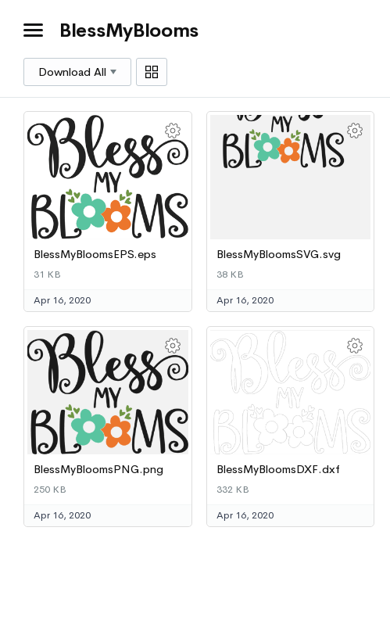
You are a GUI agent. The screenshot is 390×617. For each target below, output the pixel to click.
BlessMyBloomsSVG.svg (278, 254)
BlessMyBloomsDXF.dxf (278, 469)
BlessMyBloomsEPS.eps (95, 254)
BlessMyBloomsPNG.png (98, 469)
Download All (77, 72)
